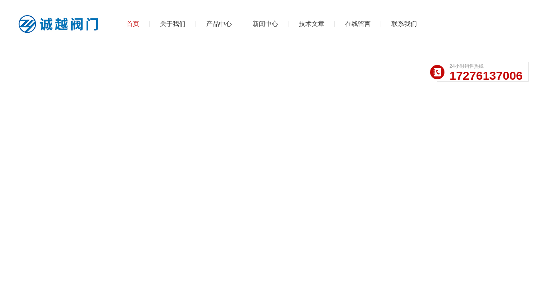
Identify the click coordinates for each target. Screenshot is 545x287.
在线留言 (358, 23)
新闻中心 (265, 23)
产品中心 (219, 23)
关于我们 (173, 23)
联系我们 (404, 23)
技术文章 (311, 23)
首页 (132, 23)
